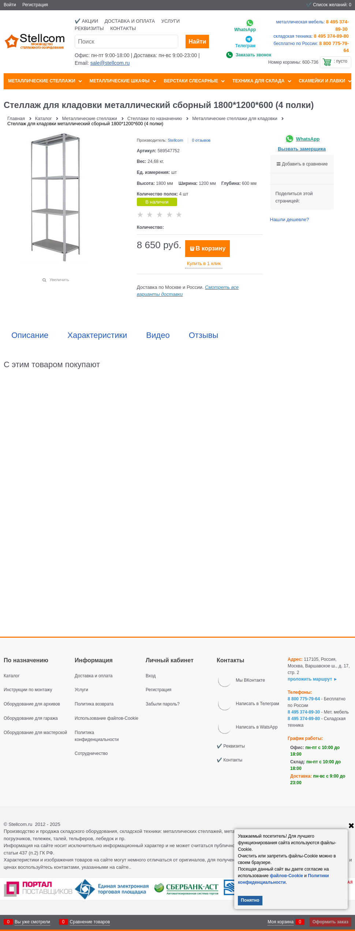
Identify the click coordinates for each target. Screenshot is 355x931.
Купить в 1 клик (204, 263)
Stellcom (175, 140)
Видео (157, 335)
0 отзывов (201, 140)
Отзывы (203, 335)
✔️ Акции (86, 21)
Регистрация (35, 4)
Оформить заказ (330, 921)
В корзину (210, 248)
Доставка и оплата (130, 21)
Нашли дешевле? (289, 219)
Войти (10, 4)
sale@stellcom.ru (110, 63)
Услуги (170, 21)
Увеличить (59, 280)
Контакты (123, 28)
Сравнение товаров (90, 922)
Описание (29, 335)
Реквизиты (89, 28)
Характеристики (97, 335)
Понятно (250, 900)
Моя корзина (281, 922)
